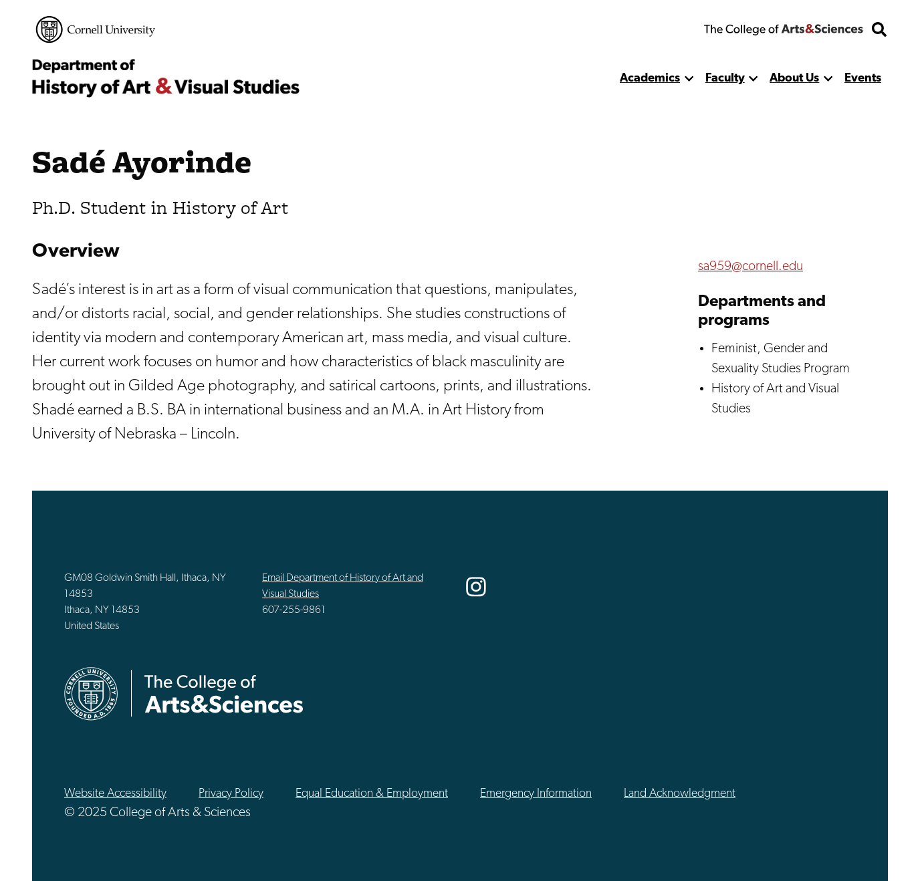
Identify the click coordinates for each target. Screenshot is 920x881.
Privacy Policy (231, 793)
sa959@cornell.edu (750, 266)
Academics (650, 78)
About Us (794, 78)
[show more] (689, 79)
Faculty (725, 78)
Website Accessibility (115, 793)
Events (862, 78)
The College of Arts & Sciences (783, 29)
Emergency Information (536, 793)
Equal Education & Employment (372, 793)
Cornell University (95, 29)
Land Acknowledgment (679, 793)
